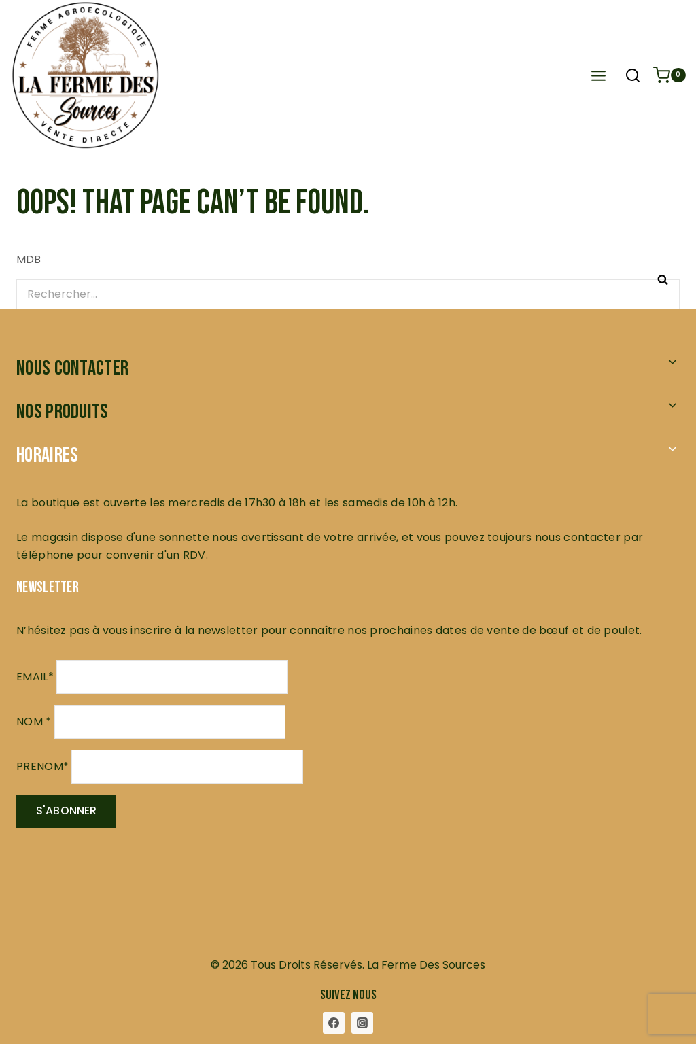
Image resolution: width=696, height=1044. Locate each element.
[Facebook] (334, 1023)
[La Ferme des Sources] (206, 75)
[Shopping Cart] (669, 75)
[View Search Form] (632, 76)
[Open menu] (598, 75)
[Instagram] (362, 1023)
